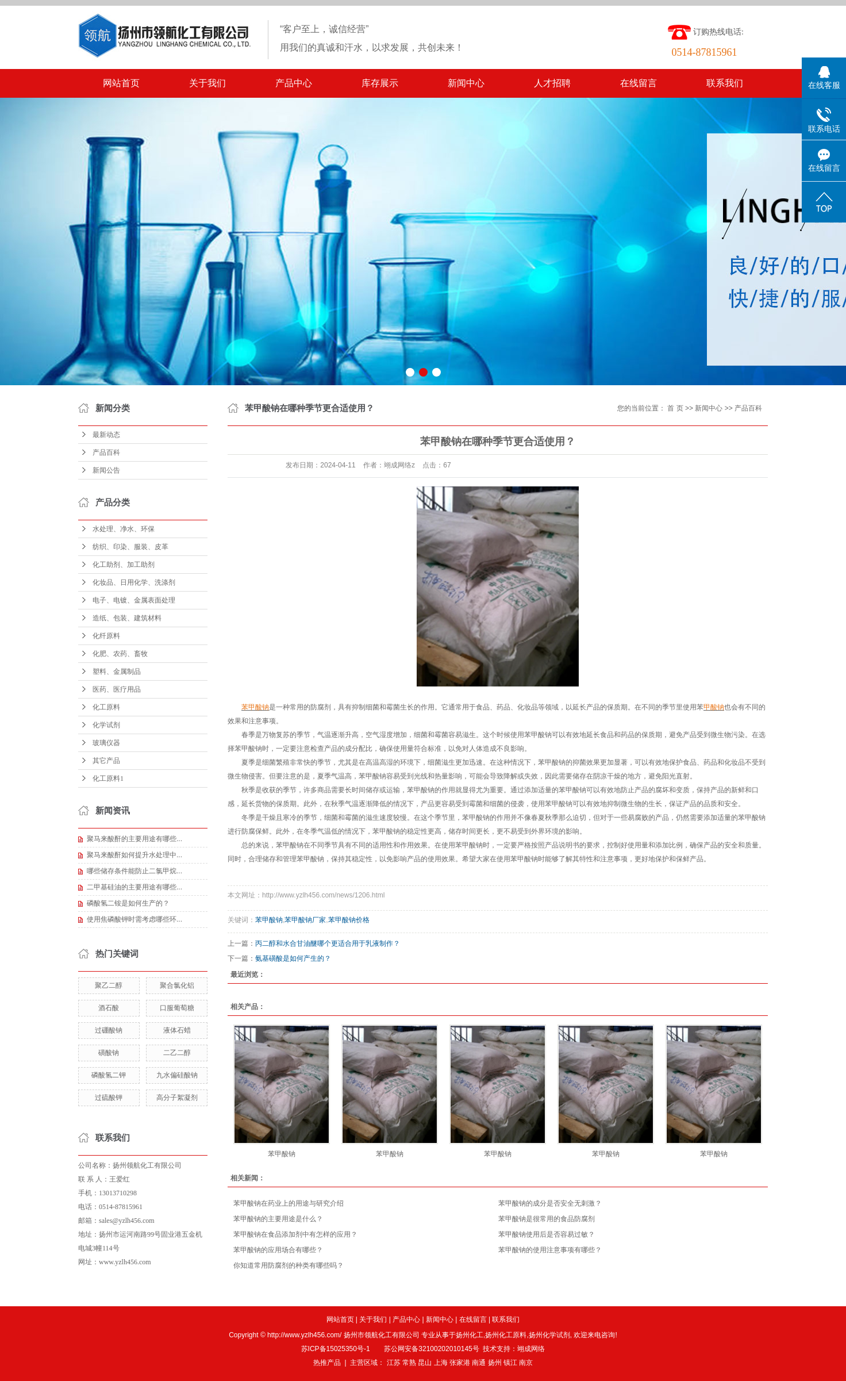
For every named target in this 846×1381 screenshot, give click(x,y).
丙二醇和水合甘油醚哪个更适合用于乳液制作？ (327, 943)
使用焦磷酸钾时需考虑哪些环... (134, 919)
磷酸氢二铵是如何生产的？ (128, 903)
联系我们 (724, 83)
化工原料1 (108, 778)
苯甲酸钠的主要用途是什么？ (278, 1219)
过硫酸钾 (108, 1098)
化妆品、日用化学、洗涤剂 (134, 582)
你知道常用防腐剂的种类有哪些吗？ (288, 1265)
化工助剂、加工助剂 (124, 565)
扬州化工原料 (505, 1335)
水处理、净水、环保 (124, 529)
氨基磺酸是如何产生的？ (293, 958)
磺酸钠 (108, 1053)
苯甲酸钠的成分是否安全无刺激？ (550, 1203)
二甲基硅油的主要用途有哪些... (134, 887)
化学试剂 (106, 725)
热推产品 (327, 1363)
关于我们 (207, 83)
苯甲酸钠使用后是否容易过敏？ (546, 1234)
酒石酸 (108, 1008)
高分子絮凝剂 (177, 1098)
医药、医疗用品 (117, 689)
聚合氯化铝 (177, 985)
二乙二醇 (177, 1053)
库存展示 (380, 83)
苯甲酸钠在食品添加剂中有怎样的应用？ (295, 1234)
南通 (479, 1363)
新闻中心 (466, 83)
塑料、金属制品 (117, 672)
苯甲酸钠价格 (349, 920)
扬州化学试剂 (549, 1335)
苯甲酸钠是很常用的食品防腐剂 (546, 1219)
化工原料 (106, 707)
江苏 (394, 1363)
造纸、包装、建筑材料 (127, 618)
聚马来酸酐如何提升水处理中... (134, 855)
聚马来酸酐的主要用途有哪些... (134, 839)
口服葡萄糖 (177, 1008)
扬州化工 (469, 1335)
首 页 (675, 408)
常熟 (409, 1363)
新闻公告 (106, 470)
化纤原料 (106, 636)
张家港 (459, 1363)
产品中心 (293, 83)
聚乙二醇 (108, 985)
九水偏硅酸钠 (177, 1075)
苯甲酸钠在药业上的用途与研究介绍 (288, 1203)
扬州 (495, 1363)
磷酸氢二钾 (108, 1075)
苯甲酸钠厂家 (305, 920)
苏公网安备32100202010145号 (431, 1349)
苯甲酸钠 (269, 920)
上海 (441, 1363)
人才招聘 (552, 83)
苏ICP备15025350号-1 (335, 1349)
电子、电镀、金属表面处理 (134, 600)
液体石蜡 (177, 1030)
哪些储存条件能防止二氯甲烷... (134, 871)
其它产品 (106, 761)
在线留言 (638, 83)
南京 (526, 1363)
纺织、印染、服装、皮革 (130, 547)
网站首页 (121, 83)
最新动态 (106, 435)
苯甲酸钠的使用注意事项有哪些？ (550, 1250)
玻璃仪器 (106, 743)
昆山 (425, 1363)
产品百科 (106, 452)
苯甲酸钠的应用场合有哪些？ (278, 1250)
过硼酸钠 (108, 1030)
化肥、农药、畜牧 (120, 654)
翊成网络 (531, 1349)
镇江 (510, 1363)
